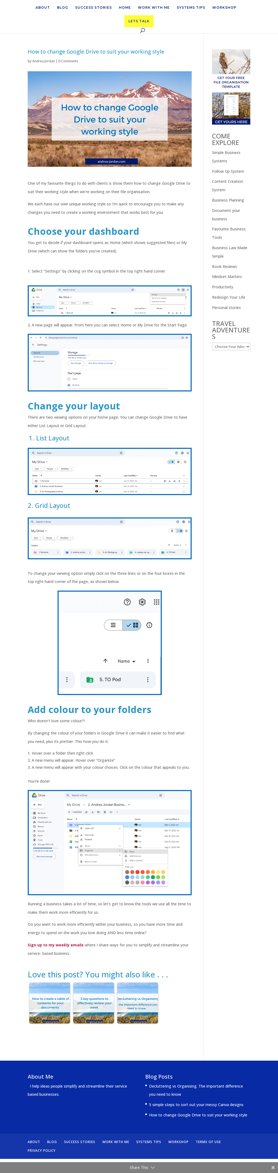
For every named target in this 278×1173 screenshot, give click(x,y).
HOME (125, 8)
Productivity (222, 286)
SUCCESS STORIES (93, 8)
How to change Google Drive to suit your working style (198, 1115)
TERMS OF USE (208, 1142)
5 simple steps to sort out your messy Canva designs (196, 1104)
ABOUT (43, 8)
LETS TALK (139, 21)
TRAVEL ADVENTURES (231, 330)
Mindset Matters (227, 276)
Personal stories (226, 307)
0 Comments (68, 61)
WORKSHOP (224, 8)
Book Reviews (224, 266)
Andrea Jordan (43, 61)
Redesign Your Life (228, 297)
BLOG (62, 8)
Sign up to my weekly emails (56, 944)
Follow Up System (228, 171)
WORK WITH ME (154, 8)
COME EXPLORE (225, 139)
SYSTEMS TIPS (191, 8)
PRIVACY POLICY (42, 1150)
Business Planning (228, 200)
